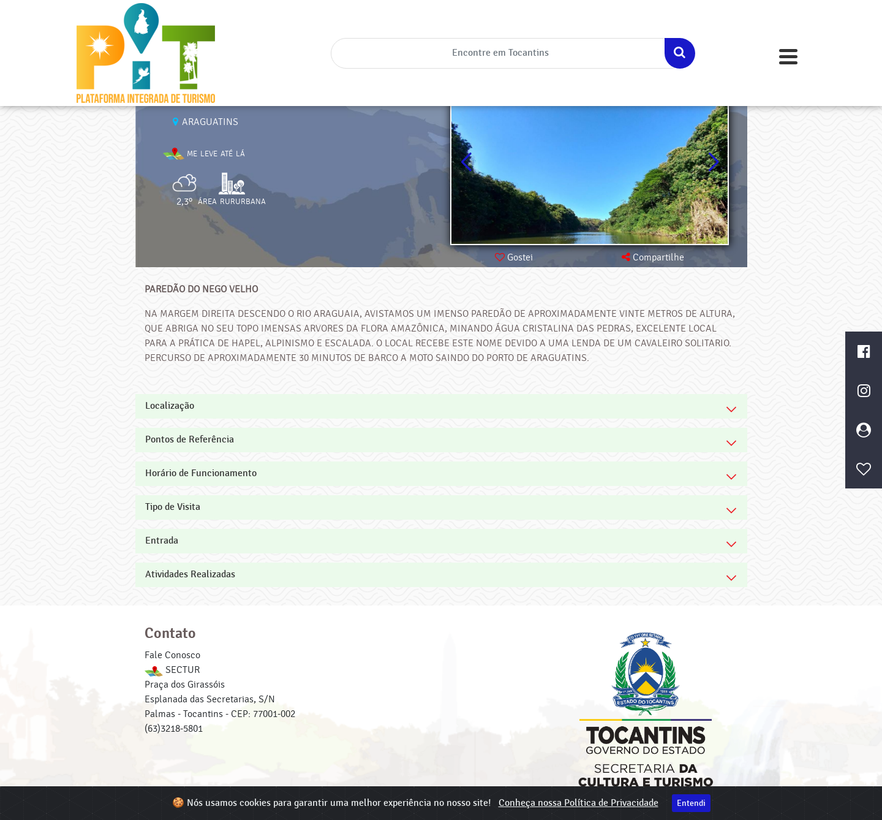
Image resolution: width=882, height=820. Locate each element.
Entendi (691, 803)
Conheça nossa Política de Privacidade (578, 803)
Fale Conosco (172, 655)
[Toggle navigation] (788, 57)
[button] (713, 162)
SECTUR (172, 669)
